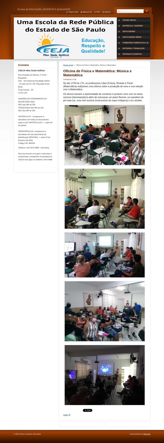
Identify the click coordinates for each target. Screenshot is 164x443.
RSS (98, 12)
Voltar (65, 415)
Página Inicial (73, 12)
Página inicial (68, 65)
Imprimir (107, 12)
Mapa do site (87, 12)
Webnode (146, 434)
